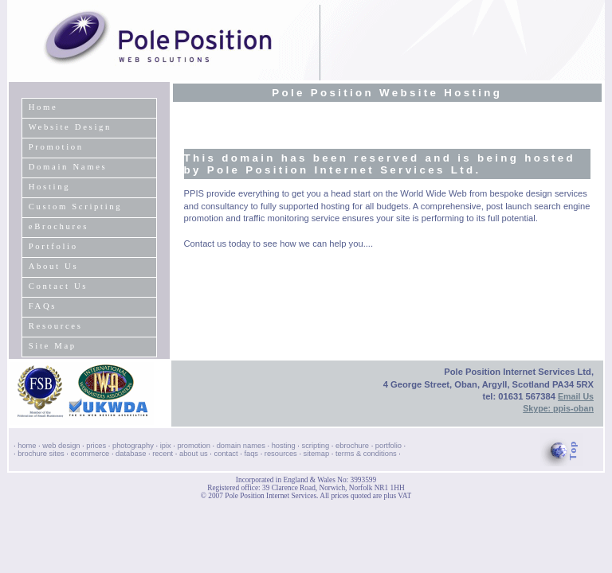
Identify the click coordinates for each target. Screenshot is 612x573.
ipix (165, 446)
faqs (251, 454)
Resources (56, 326)
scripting (316, 446)
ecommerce (90, 454)
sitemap (317, 454)
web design (61, 446)
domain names (241, 446)
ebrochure (352, 446)
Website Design (70, 127)
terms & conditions (366, 454)
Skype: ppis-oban (558, 408)
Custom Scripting (76, 206)
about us (193, 454)
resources (281, 454)
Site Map (52, 345)
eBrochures (58, 226)
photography (133, 446)
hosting (284, 446)
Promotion (56, 146)
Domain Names (68, 166)
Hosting (49, 186)
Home (43, 107)
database (131, 454)
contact (226, 454)
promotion (193, 446)
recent (162, 454)
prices (96, 446)
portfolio (388, 446)
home (27, 446)
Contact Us (58, 286)
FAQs (43, 306)
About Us (53, 266)
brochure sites (41, 454)
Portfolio (53, 246)
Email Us (576, 396)
